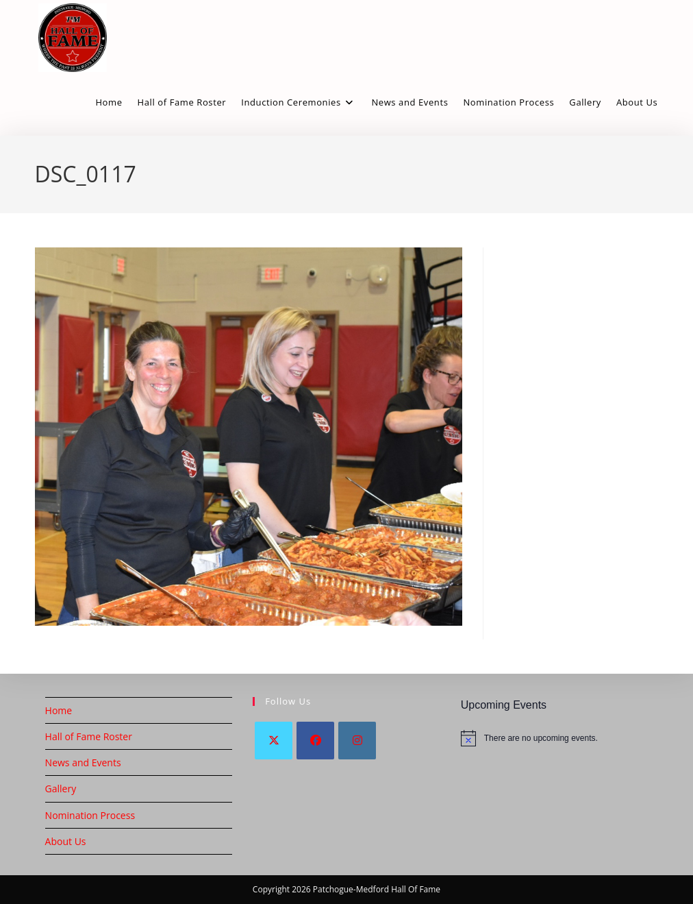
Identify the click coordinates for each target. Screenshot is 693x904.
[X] (273, 740)
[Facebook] (315, 740)
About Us (65, 841)
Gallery (61, 788)
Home (59, 710)
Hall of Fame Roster (88, 736)
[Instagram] (357, 740)
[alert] (554, 738)
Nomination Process (90, 815)
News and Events (83, 762)
